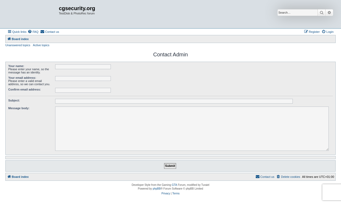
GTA (174, 184)
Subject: (14, 100)
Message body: (18, 108)
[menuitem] (33, 32)
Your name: (16, 66)
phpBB (157, 188)
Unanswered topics (17, 45)
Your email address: (22, 77)
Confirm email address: (24, 89)
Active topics (41, 45)
